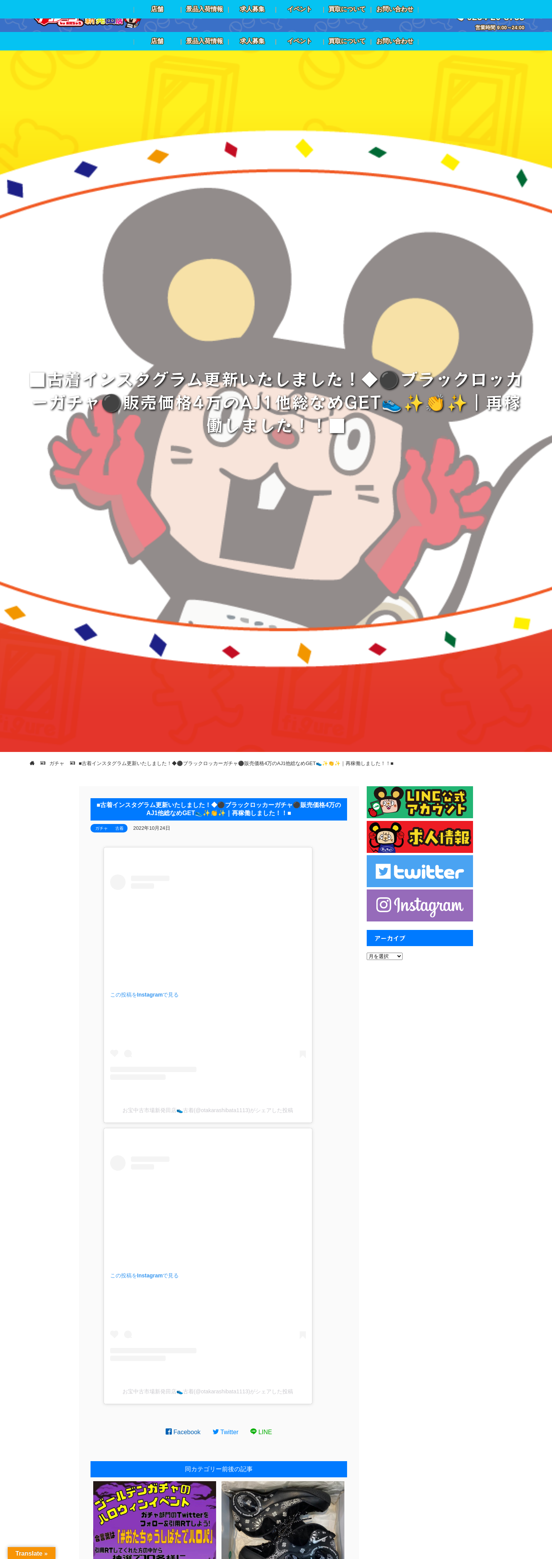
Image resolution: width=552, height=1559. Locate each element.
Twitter (226, 1432)
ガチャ (101, 828)
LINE (261, 1432)
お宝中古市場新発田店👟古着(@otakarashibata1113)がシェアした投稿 (208, 1110)
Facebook (183, 1432)
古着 (119, 828)
